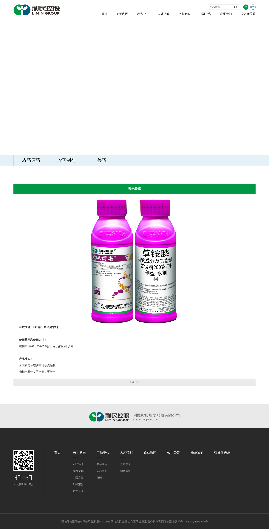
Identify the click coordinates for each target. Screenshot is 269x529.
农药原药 (31, 160)
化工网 (134, 521)
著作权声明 (154, 521)
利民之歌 (78, 477)
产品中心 (143, 14)
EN (253, 7)
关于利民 (122, 14)
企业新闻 (184, 14)
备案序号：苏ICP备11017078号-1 (191, 521)
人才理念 (125, 464)
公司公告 (205, 14)
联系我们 (226, 14)
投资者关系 (248, 14)
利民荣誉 (78, 484)
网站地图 (166, 521)
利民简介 (78, 464)
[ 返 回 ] (134, 382)
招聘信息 (125, 471)
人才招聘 (164, 14)
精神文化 (78, 471)
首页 (104, 14)
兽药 (101, 160)
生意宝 (143, 521)
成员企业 (78, 491)
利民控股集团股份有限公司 (74, 521)
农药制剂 (66, 160)
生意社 (126, 521)
